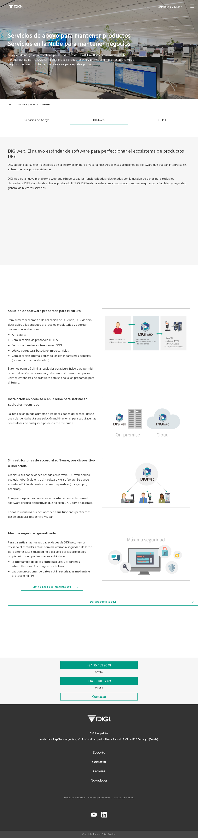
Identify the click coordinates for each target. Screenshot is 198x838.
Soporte (99, 753)
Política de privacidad (74, 798)
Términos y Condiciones (99, 798)
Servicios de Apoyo (37, 120)
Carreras (99, 771)
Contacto (99, 762)
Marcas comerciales (124, 798)
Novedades (99, 780)
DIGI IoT (161, 120)
